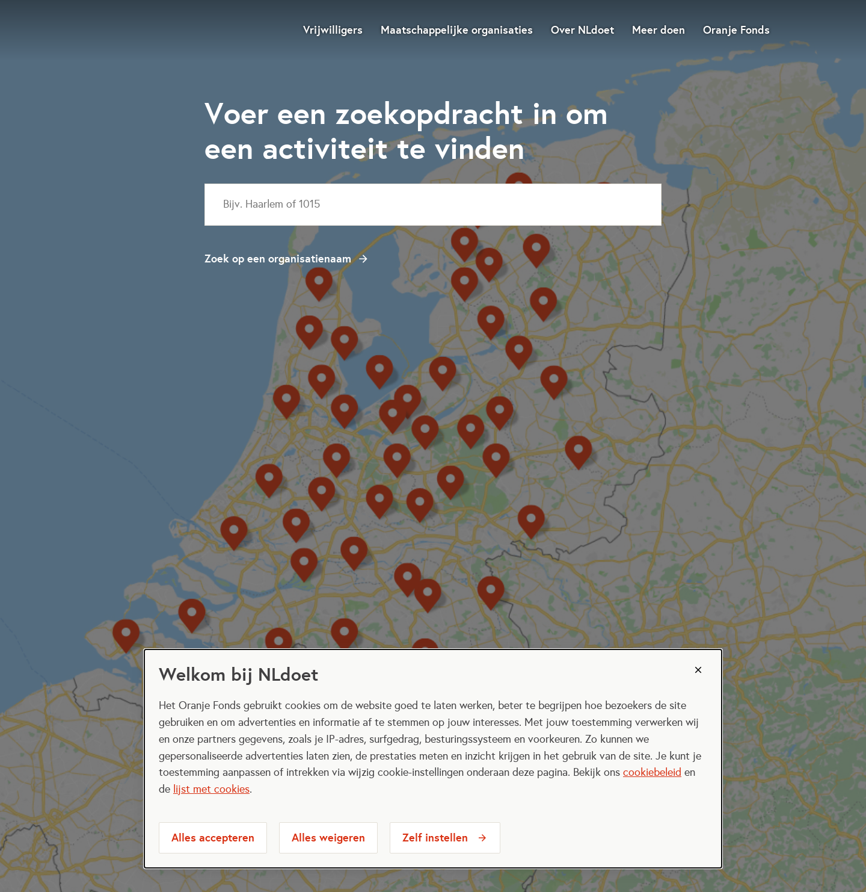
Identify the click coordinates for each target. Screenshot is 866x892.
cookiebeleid (652, 772)
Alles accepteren (212, 837)
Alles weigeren (328, 837)
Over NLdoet (582, 30)
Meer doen (658, 30)
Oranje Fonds (736, 30)
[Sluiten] (698, 670)
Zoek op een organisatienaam (277, 258)
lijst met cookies (211, 789)
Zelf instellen (435, 837)
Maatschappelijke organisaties (457, 30)
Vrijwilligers (333, 30)
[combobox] (433, 205)
